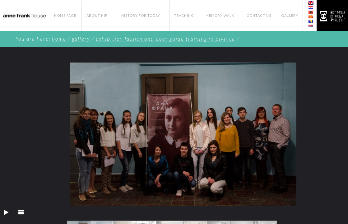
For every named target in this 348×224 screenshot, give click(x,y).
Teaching (184, 15)
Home (59, 38)
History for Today (140, 15)
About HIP (96, 15)
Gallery (289, 15)
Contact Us (259, 15)
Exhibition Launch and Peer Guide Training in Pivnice (165, 38)
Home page (65, 15)
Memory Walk (220, 15)
